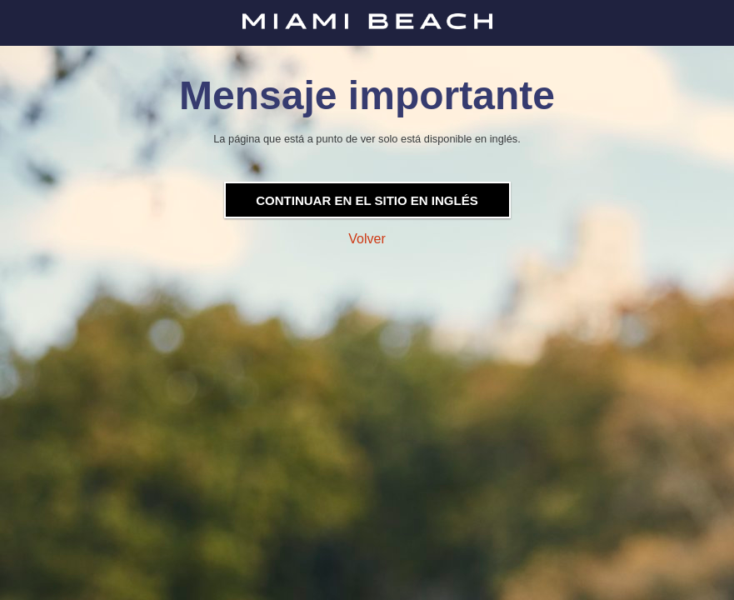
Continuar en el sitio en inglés (366, 200)
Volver (366, 239)
